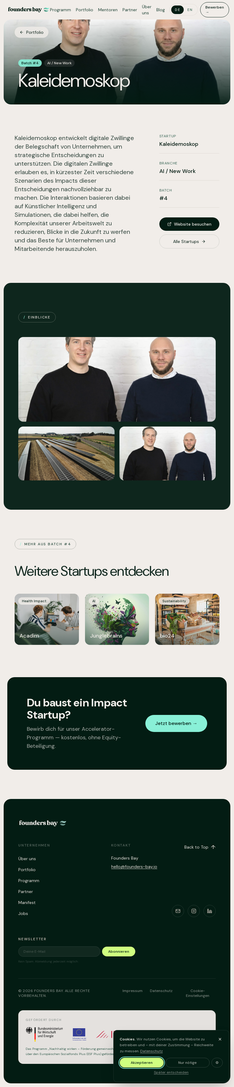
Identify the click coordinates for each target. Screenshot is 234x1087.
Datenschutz (161, 990)
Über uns (146, 10)
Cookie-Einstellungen (197, 993)
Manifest (27, 902)
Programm (60, 9)
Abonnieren (118, 951)
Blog (160, 9)
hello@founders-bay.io (134, 866)
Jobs (23, 913)
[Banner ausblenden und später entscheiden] (220, 1077)
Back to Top (200, 847)
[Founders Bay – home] (28, 9)
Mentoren (108, 9)
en (190, 10)
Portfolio (84, 9)
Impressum (132, 990)
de (177, 10)
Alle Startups (189, 241)
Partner (129, 9)
